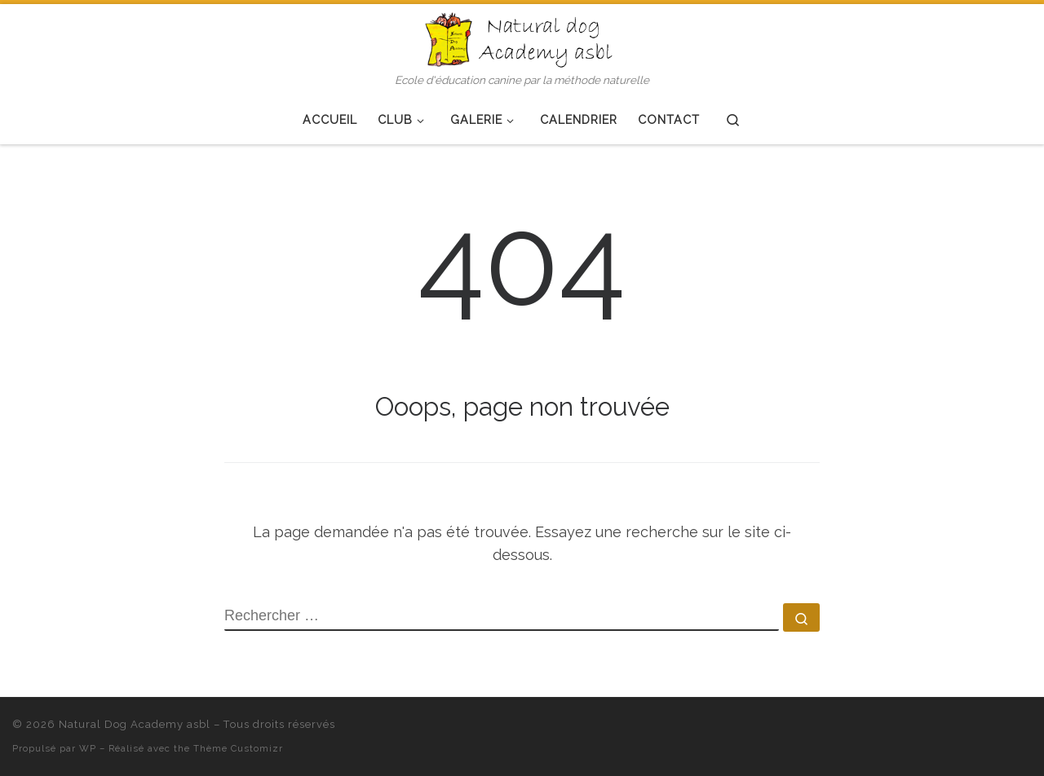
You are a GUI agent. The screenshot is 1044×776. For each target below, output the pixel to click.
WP (87, 748)
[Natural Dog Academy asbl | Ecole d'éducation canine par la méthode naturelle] (522, 37)
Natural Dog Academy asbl (134, 724)
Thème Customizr (238, 748)
